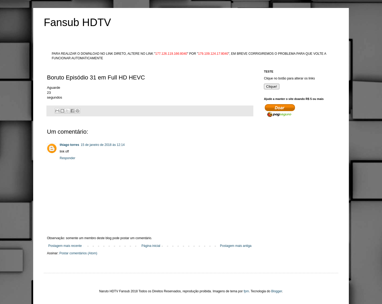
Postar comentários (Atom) (78, 253)
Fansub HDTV (77, 22)
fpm (246, 291)
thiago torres (69, 145)
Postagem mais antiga (235, 246)
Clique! (271, 86)
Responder (67, 158)
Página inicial (150, 246)
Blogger (276, 291)
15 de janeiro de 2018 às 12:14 (102, 145)
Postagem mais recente (65, 246)
